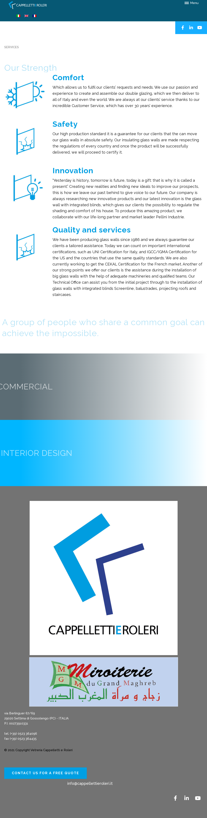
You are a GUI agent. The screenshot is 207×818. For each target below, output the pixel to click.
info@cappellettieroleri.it (90, 783)
